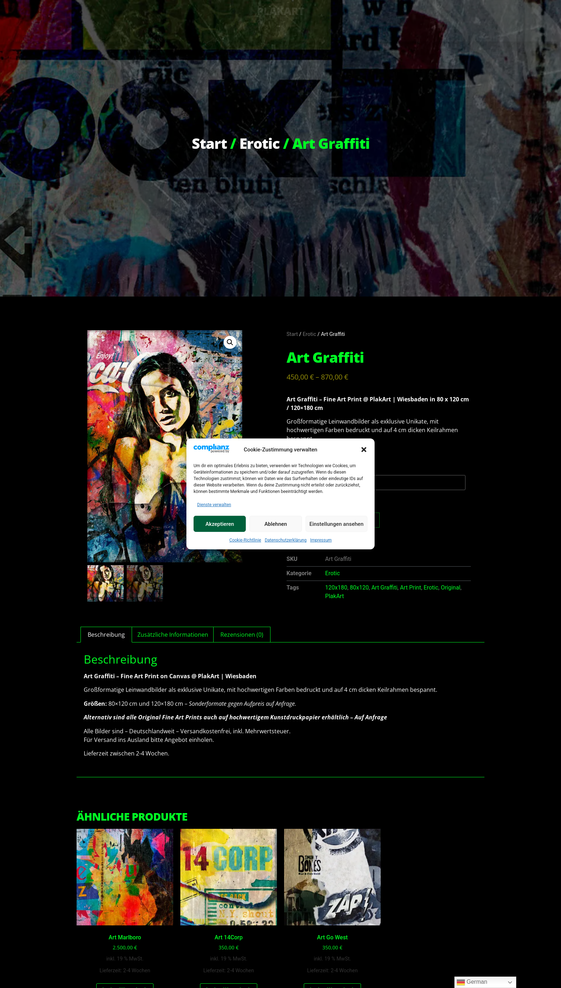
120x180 (336, 587)
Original (450, 587)
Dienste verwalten (214, 505)
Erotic (259, 143)
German (472, 982)
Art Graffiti (384, 587)
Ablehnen (275, 524)
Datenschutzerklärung (286, 540)
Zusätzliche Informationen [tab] (172, 635)
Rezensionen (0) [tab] (241, 635)
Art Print (410, 587)
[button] (363, 450)
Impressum (321, 540)
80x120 (359, 587)
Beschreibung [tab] (106, 635)
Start (209, 143)
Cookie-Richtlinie (245, 540)
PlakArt (334, 596)
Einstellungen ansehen (336, 524)
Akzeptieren (219, 524)
